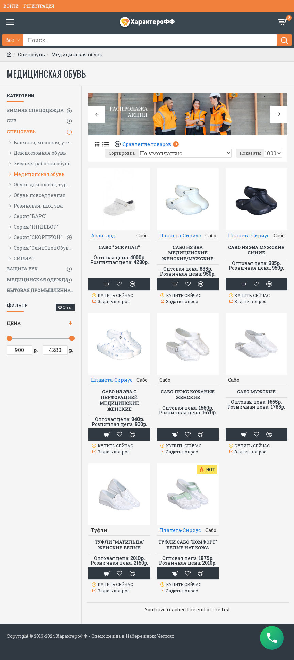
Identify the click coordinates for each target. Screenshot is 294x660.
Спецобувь (31, 54)
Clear (67, 307)
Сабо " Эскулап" (119, 247)
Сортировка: (122, 153)
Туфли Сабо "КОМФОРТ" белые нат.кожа (187, 545)
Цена (14, 323)
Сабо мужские (256, 392)
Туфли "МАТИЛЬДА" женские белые (119, 545)
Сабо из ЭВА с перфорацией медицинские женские (119, 400)
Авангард (103, 235)
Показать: (250, 153)
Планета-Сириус (180, 235)
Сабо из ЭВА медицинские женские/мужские (187, 253)
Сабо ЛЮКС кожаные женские (188, 394)
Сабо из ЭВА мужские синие (256, 250)
